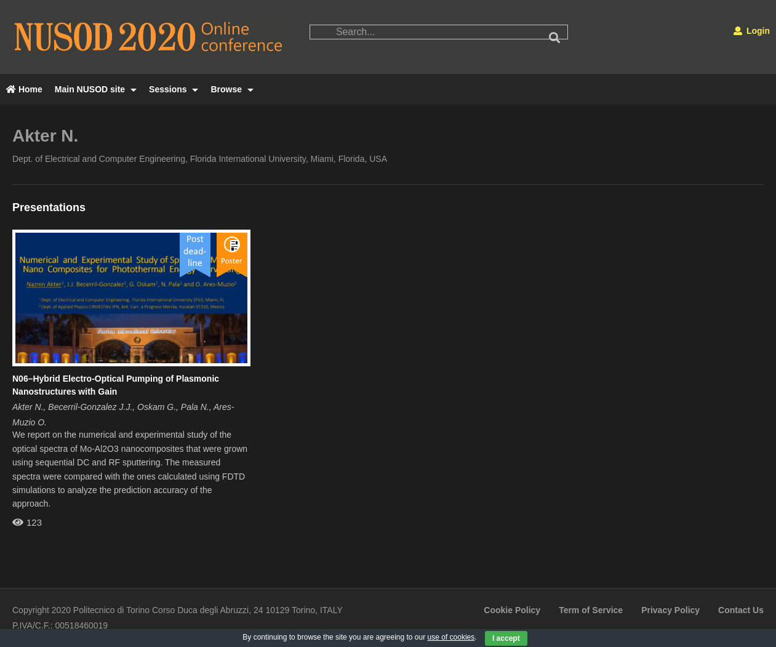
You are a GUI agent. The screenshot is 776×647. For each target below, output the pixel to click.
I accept (506, 638)
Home (24, 89)
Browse (231, 89)
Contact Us (741, 610)
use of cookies (451, 637)
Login (752, 31)
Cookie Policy (512, 610)
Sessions (173, 89)
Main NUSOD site (96, 89)
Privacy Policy (670, 610)
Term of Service (591, 610)
